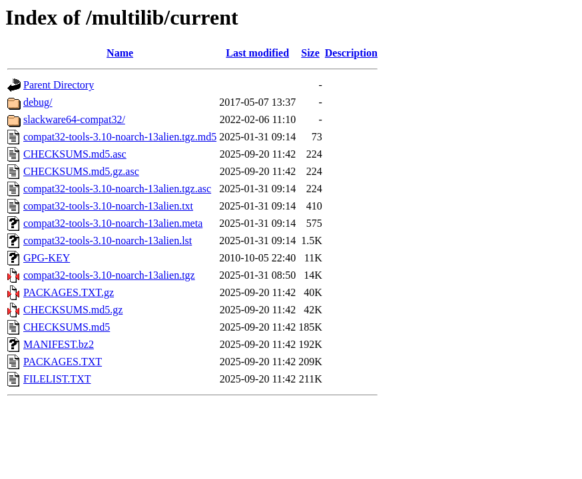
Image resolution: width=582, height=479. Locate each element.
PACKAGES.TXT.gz (68, 292)
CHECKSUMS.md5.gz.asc (81, 171)
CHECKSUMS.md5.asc (75, 154)
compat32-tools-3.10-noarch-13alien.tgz (109, 275)
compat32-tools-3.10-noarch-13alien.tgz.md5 (119, 136)
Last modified (257, 53)
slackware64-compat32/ (74, 119)
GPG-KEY (46, 257)
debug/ (38, 102)
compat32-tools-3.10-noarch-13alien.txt (108, 206)
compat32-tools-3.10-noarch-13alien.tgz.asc (117, 188)
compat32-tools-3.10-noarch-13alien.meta (112, 223)
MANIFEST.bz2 (58, 344)
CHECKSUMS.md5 (66, 327)
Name (120, 53)
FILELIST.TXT (57, 379)
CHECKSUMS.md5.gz (73, 309)
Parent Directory (58, 84)
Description (351, 53)
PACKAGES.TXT (62, 361)
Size (310, 53)
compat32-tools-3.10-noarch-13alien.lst (107, 240)
